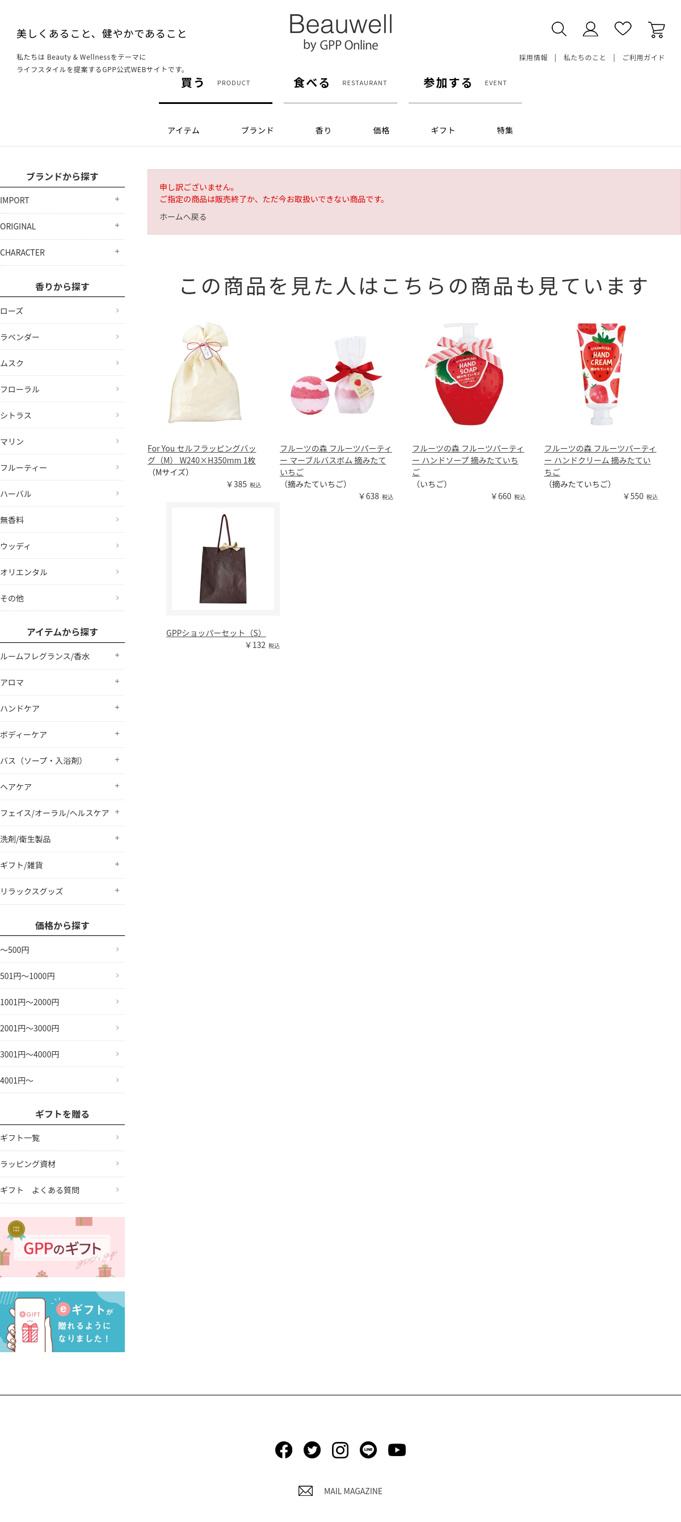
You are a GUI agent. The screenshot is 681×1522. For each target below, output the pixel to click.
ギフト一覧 (20, 1137)
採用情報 (533, 57)
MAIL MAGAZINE (340, 1490)
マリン (12, 441)
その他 (12, 598)
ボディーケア (23, 734)
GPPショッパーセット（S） (216, 632)
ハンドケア (20, 708)
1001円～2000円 (29, 1001)
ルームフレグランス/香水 (45, 656)
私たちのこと (585, 57)
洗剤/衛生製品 (25, 838)
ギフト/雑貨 (21, 865)
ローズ (11, 310)
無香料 (12, 519)
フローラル (20, 389)
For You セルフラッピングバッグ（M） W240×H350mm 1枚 (202, 454)
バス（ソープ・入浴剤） (43, 760)
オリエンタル (24, 572)
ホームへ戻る (183, 216)
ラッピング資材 (28, 1163)
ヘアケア (16, 786)
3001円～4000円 (29, 1054)
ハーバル (16, 493)
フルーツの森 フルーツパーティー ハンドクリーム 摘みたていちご (600, 460)
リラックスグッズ (32, 891)
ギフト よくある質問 (39, 1189)
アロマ (12, 682)
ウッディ (15, 545)
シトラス (16, 415)
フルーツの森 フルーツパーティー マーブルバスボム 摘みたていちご (336, 460)
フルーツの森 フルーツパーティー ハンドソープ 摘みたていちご (468, 460)
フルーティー (23, 467)
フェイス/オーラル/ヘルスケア (55, 812)
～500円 (14, 949)
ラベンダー (20, 336)
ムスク (12, 363)
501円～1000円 (27, 975)
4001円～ (16, 1080)
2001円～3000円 (29, 1028)
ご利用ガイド (643, 57)
